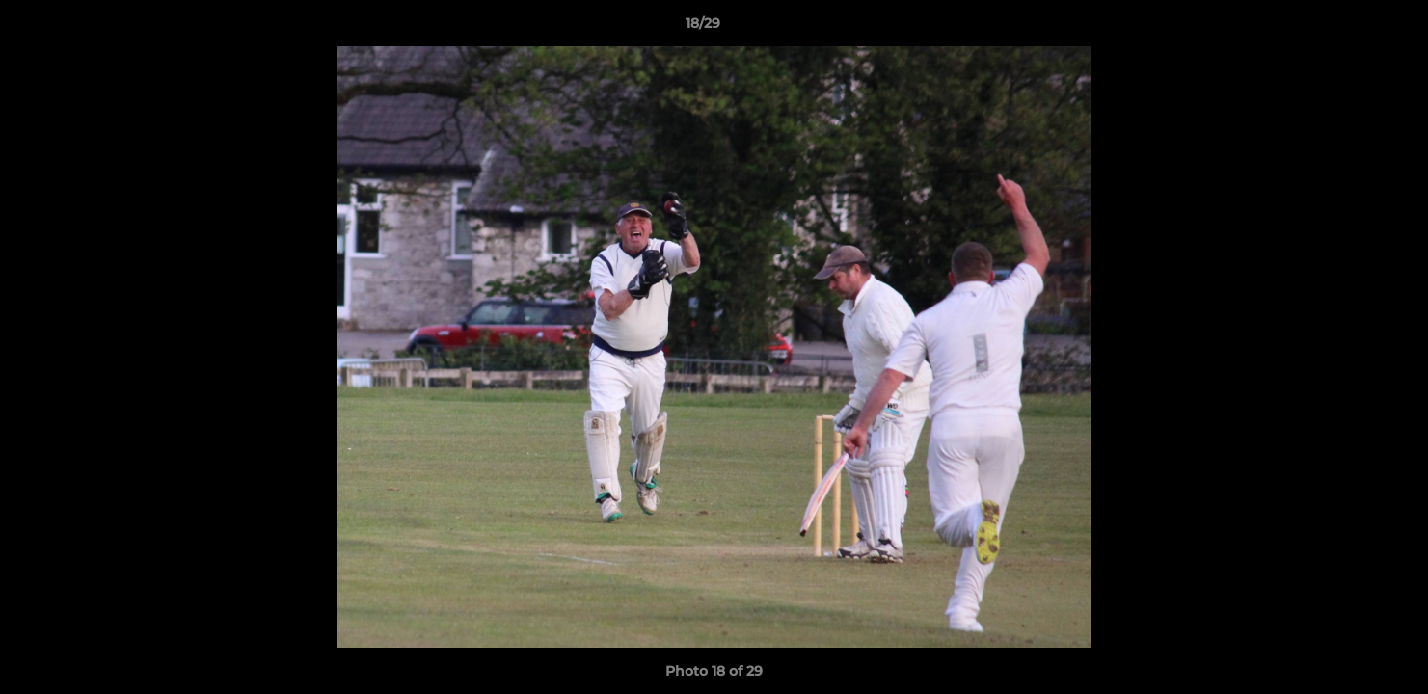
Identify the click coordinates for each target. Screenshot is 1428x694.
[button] (1347, 28)
